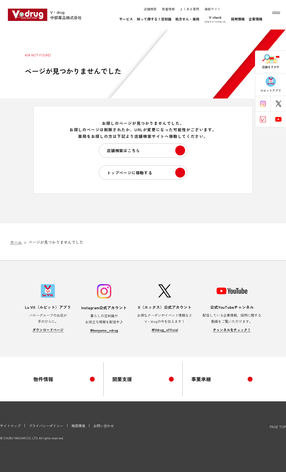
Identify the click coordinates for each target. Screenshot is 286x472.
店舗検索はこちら (123, 150)
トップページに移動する (129, 173)
